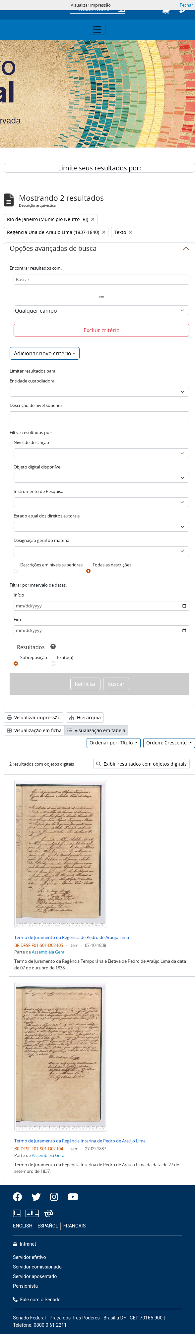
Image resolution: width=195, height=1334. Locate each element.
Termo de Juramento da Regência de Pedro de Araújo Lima (71, 937)
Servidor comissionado (37, 1267)
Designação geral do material (42, 540)
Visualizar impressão (33, 717)
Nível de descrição (31, 442)
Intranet (24, 1244)
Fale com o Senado (37, 1300)
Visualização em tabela (96, 730)
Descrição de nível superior (36, 405)
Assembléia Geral (48, 952)
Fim (17, 619)
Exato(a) (65, 657)
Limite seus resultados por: (99, 167)
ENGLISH (22, 1226)
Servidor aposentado (35, 1276)
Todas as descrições (112, 565)
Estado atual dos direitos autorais (47, 516)
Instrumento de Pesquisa (38, 491)
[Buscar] (101, 280)
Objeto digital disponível (37, 467)
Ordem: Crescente (167, 742)
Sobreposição (33, 657)
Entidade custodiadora (32, 381)
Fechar (186, 5)
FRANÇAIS (74, 1226)
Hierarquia (85, 717)
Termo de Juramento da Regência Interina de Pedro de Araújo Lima (80, 1141)
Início (19, 595)
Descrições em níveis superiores (51, 565)
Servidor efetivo (29, 1257)
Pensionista (25, 1286)
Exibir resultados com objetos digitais (141, 764)
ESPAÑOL (47, 1226)
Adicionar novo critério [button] (42, 353)
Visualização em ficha (34, 730)
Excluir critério (102, 330)
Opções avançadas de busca (53, 249)
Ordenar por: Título (112, 742)
